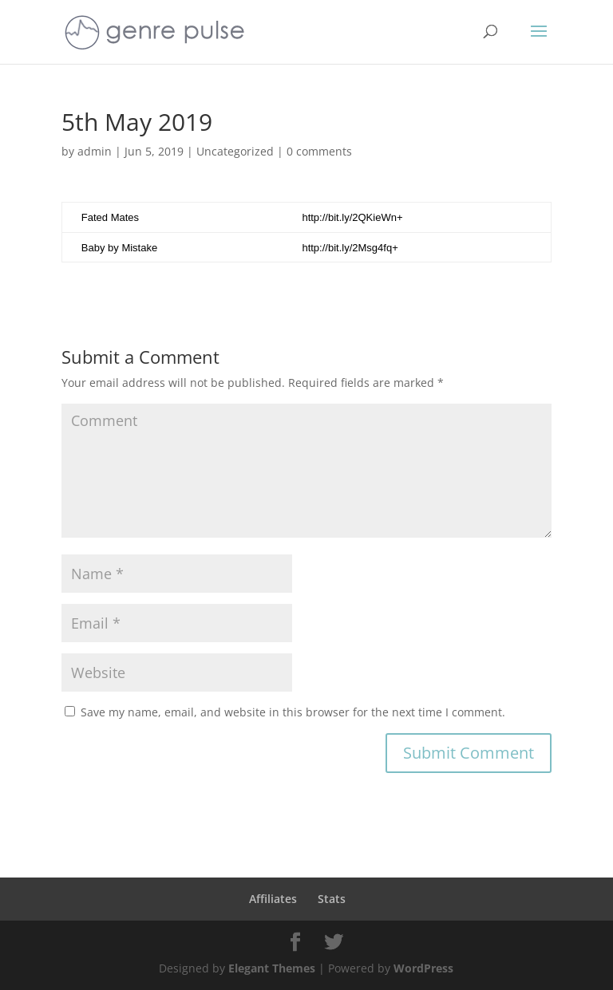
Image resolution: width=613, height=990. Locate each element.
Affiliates (273, 898)
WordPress (423, 968)
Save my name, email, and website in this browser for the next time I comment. (293, 712)
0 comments (319, 151)
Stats (332, 898)
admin (94, 151)
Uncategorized (235, 151)
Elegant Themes (271, 968)
